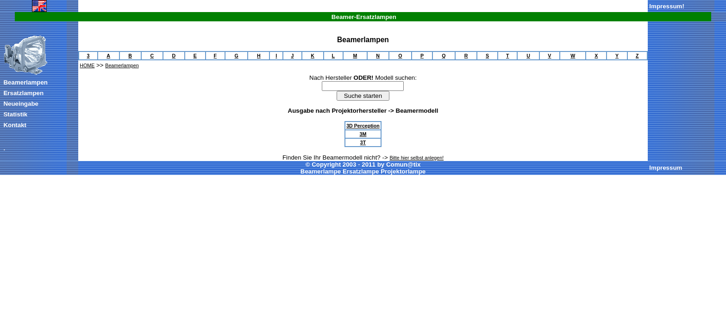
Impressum (665, 6)
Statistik (15, 114)
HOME (87, 65)
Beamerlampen (25, 82)
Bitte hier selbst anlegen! (416, 158)
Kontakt (14, 125)
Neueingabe (20, 103)
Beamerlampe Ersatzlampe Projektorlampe (363, 171)
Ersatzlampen (23, 93)
